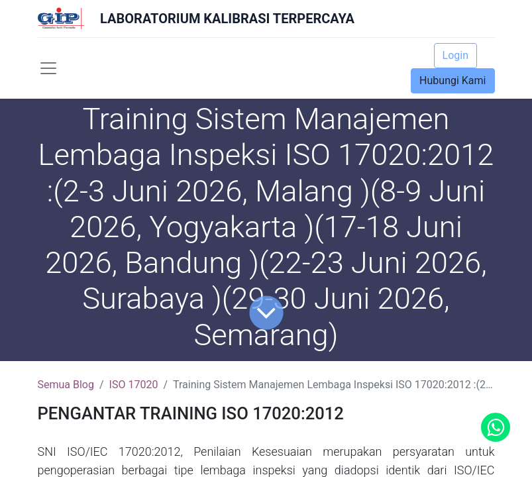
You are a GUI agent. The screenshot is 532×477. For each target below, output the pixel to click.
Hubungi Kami (452, 80)
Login (455, 55)
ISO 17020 (133, 384)
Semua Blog (66, 384)
